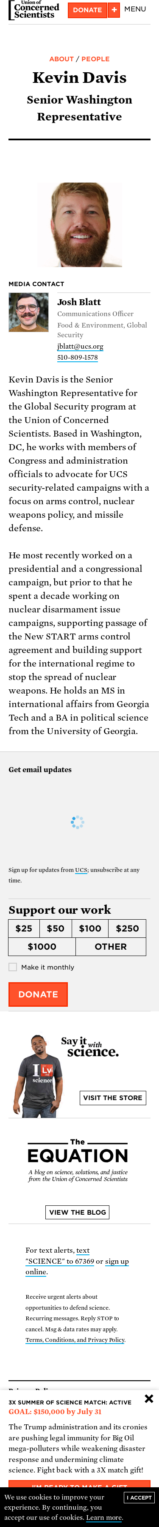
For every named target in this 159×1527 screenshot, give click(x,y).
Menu (135, 9)
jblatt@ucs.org (80, 346)
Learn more (104, 1518)
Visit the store (112, 1098)
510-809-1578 (77, 357)
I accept (139, 1497)
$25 (23, 928)
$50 (55, 928)
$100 (90, 928)
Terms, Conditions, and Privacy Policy (74, 1340)
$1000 (42, 947)
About (61, 59)
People (95, 59)
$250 (127, 928)
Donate (87, 10)
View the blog (77, 1212)
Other (111, 947)
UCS (81, 870)
